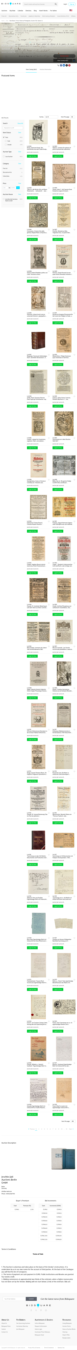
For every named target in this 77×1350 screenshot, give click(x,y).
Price (4, 183)
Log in (65, 4)
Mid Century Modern (48, 16)
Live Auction (12, 156)
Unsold (13, 144)
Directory (28, 11)
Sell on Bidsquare (40, 1323)
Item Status (7, 132)
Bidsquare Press (6, 1326)
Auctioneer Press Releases (42, 1332)
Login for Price (32, 156)
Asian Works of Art (63, 16)
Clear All (20, 123)
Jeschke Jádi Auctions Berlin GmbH (41, 42)
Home (3, 20)
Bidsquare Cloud (39, 1335)
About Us (4, 1323)
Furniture (23, 16)
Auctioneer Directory (22, 1326)
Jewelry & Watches (34, 16)
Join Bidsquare (20, 1329)
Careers (4, 1329)
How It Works (43, 11)
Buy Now (12, 11)
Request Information (41, 1326)
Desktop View (61, 1347)
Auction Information (45, 69)
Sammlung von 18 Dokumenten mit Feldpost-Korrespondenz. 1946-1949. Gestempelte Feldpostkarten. (63, 856)
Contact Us (5, 1332)
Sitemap (64, 1332)
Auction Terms (66, 1326)
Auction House (8, 194)
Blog (35, 11)
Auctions (4, 11)
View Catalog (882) (62, 60)
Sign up (72, 4)
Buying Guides (66, 1338)
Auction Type (7, 152)
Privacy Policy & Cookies (34, 1347)
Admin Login (38, 1329)
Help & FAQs (66, 1335)
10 (61, 1129)
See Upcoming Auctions (23, 1323)
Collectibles (12, 176)
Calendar (20, 11)
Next (71, 1129)
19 (66, 1129)
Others (73, 16)
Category (6, 163)
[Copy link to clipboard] (58, 65)
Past (7, 20)
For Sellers (53, 11)
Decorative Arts (13, 16)
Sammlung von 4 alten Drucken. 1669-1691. (62, 440)
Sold (13, 141)
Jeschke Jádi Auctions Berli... (33, 152)
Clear (19, 132)
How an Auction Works (68, 1329)
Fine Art (4, 16)
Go (18, 188)
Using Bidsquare (67, 1323)
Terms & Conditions (49, 1347)
